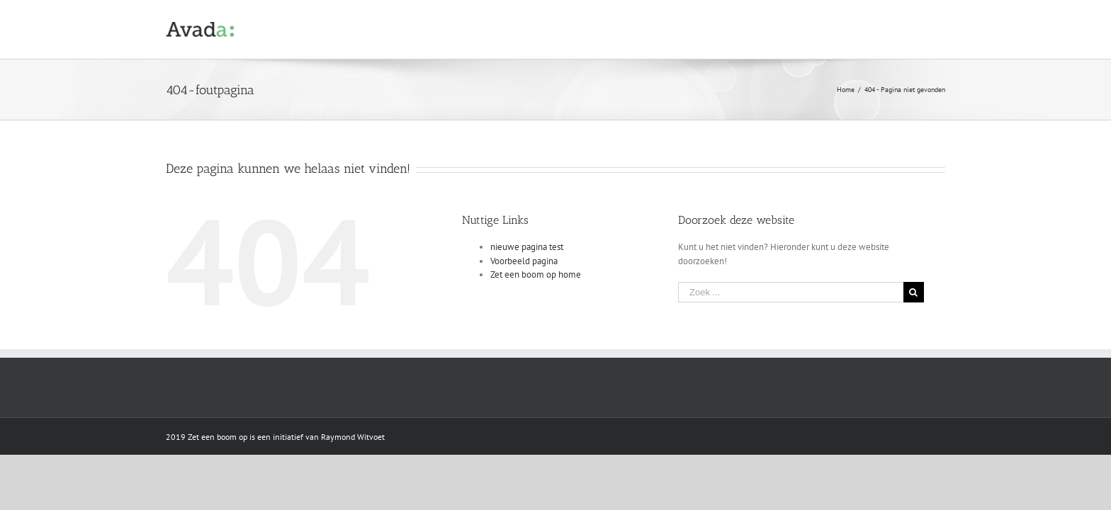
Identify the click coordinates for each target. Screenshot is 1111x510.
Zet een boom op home (535, 274)
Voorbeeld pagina (524, 261)
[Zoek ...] (790, 292)
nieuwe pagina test (526, 247)
